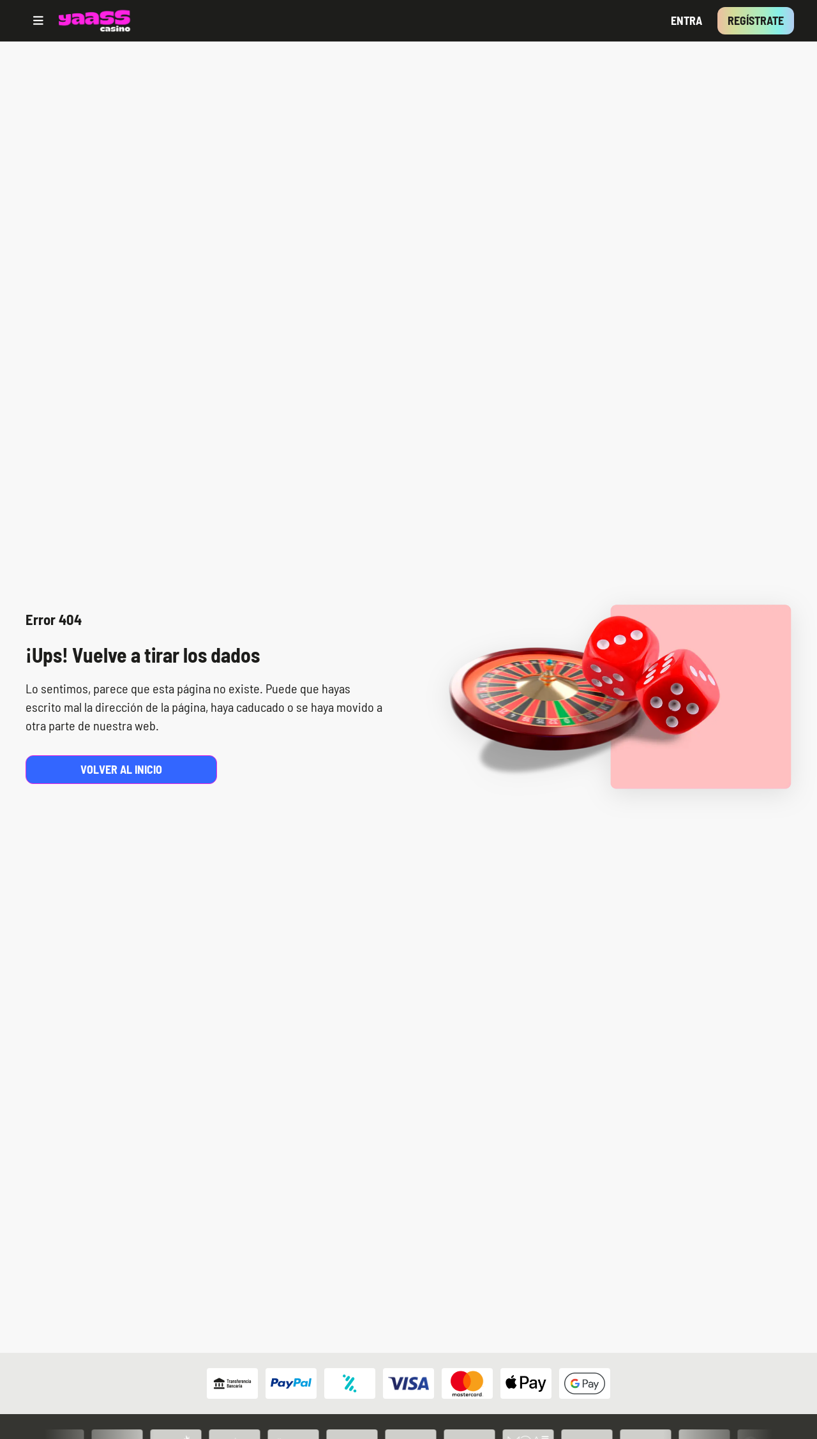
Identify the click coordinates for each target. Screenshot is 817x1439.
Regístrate (756, 20)
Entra (686, 20)
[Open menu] (38, 20)
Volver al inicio (121, 769)
